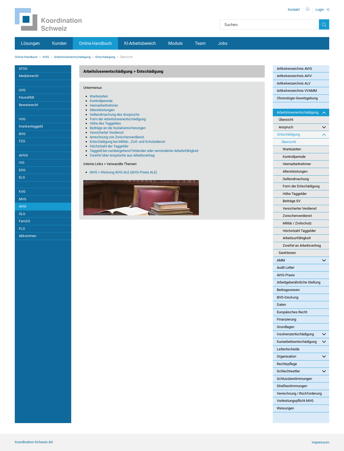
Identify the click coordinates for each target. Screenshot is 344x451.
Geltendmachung (296, 179)
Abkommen (27, 236)
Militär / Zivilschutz (297, 223)
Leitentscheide (288, 349)
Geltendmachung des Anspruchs (114, 114)
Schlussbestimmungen (294, 379)
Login (320, 10)
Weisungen (285, 408)
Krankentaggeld (31, 126)
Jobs (222, 43)
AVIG (45, 57)
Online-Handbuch (95, 43)
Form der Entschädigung (301, 186)
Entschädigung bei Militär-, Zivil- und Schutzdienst (127, 142)
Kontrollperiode (101, 101)
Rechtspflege (287, 364)
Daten (281, 305)
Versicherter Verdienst (107, 132)
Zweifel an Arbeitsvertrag (302, 245)
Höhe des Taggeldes (105, 123)
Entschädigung (105, 57)
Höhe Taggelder (295, 194)
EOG (22, 170)
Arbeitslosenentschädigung (72, 57)
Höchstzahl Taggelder (299, 231)
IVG (21, 163)
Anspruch (302, 127)
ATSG (23, 69)
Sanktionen (287, 253)
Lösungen (30, 43)
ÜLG (22, 214)
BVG (22, 134)
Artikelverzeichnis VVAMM (297, 91)
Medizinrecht (28, 76)
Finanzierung (286, 319)
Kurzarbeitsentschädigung (301, 341)
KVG (22, 192)
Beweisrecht (28, 105)
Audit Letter (285, 267)
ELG (22, 177)
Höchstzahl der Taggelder (109, 146)
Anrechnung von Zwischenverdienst (117, 137)
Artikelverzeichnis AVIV (294, 76)
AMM (301, 260)
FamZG (24, 221)
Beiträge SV (291, 201)
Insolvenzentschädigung (301, 334)
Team (200, 43)
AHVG (23, 155)
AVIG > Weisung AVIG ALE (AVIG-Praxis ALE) (123, 172)
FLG (22, 229)
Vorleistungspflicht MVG (295, 401)
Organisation (301, 356)
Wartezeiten (99, 96)
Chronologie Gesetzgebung (297, 98)
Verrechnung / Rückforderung (299, 393)
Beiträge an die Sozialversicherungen (118, 128)
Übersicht (286, 120)
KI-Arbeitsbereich (140, 43)
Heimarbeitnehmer (104, 105)
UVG (22, 90)
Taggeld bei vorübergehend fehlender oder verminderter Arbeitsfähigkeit (144, 151)
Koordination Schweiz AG (34, 442)
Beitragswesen (288, 290)
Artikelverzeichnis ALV (293, 83)
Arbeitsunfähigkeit (297, 238)
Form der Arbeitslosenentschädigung (118, 119)
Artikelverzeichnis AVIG (294, 69)
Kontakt (294, 10)
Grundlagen (285, 327)
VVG (22, 119)
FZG (22, 141)
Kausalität (26, 97)
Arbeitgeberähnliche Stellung (298, 282)
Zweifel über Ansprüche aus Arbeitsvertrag (122, 155)
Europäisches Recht (292, 312)
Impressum (320, 442)
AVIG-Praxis (286, 275)
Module (175, 43)
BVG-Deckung (287, 297)
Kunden (59, 43)
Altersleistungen (102, 110)
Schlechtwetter (301, 371)
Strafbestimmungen (292, 386)
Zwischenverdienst (297, 216)
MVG (22, 199)
